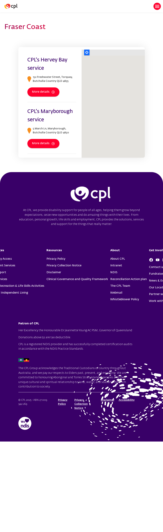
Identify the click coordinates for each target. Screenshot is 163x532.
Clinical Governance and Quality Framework (77, 279)
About (115, 250)
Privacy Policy (55, 259)
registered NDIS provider (45, 344)
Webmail (116, 292)
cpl (90, 195)
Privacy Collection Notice (63, 265)
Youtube (157, 259)
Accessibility (127, 400)
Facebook (151, 259)
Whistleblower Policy (124, 299)
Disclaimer (53, 272)
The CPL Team (120, 286)
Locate (87, 52)
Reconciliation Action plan (128, 279)
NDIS (113, 272)
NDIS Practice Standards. (67, 348)
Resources (54, 250)
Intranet (116, 265)
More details (43, 92)
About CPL (117, 259)
